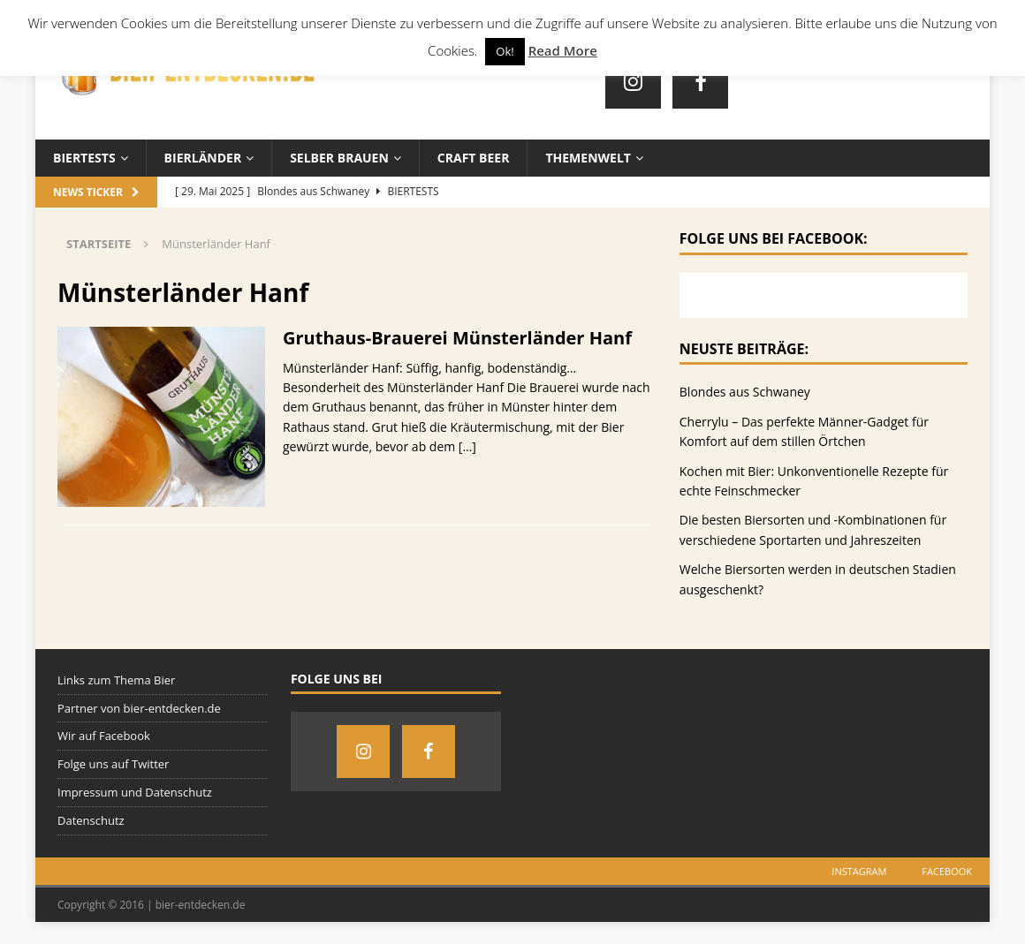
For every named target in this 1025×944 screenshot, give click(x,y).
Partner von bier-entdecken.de (139, 708)
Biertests (84, 157)
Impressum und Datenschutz (134, 792)
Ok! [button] (504, 51)
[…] (467, 446)
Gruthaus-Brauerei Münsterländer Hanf (457, 338)
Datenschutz (91, 820)
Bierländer (203, 157)
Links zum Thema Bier (116, 680)
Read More (562, 50)
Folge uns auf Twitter (113, 764)
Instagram (858, 871)
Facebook (947, 871)
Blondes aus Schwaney (745, 391)
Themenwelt (587, 157)
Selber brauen (339, 157)
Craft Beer (473, 157)
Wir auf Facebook (103, 736)
